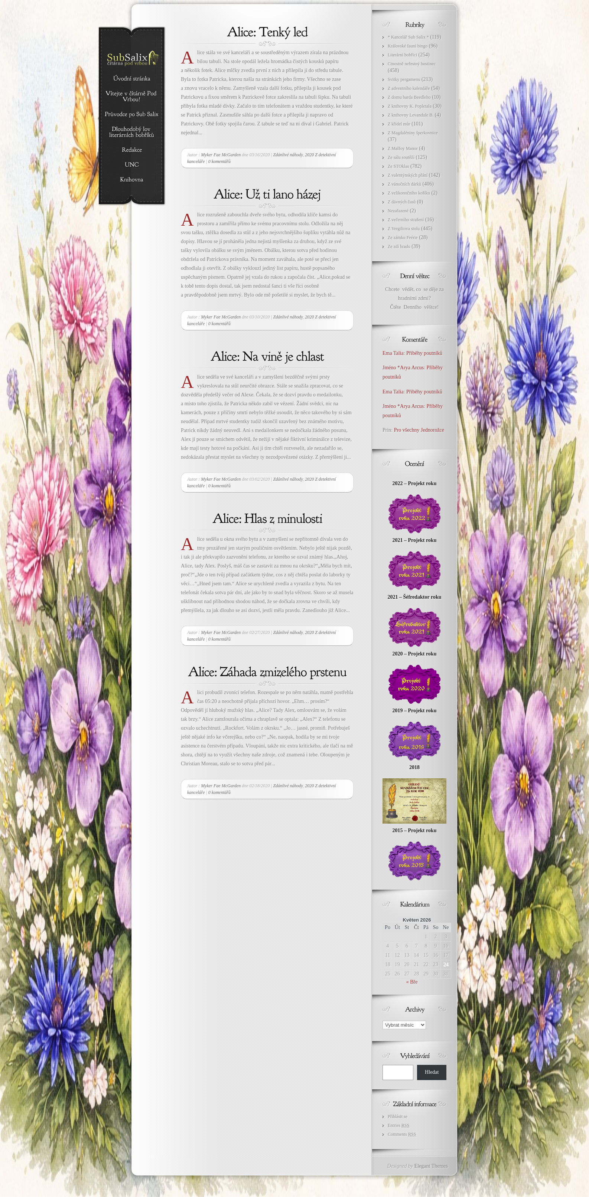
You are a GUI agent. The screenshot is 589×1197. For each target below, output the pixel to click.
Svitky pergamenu (404, 79)
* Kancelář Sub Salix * (408, 37)
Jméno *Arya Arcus (403, 367)
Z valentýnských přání (407, 175)
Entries (398, 1125)
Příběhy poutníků (424, 353)
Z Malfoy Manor (403, 148)
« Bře (412, 982)
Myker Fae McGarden (221, 154)
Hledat (432, 1072)
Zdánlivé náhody (288, 154)
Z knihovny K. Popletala (410, 106)
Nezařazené (398, 210)
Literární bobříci (402, 55)
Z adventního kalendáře (409, 88)
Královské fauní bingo (407, 46)
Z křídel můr (399, 124)
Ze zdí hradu (399, 246)
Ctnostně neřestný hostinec (412, 63)
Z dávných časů (402, 202)
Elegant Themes (431, 1166)
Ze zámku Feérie (403, 237)
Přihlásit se (397, 1116)
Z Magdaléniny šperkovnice (413, 132)
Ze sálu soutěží (401, 157)
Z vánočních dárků (404, 184)
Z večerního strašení (406, 219)
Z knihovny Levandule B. (410, 115)
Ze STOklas (398, 166)
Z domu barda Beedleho (409, 97)
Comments (402, 1134)
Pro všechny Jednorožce (420, 430)
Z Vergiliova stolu (404, 228)
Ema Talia (393, 353)
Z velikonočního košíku (409, 193)
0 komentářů (219, 161)
